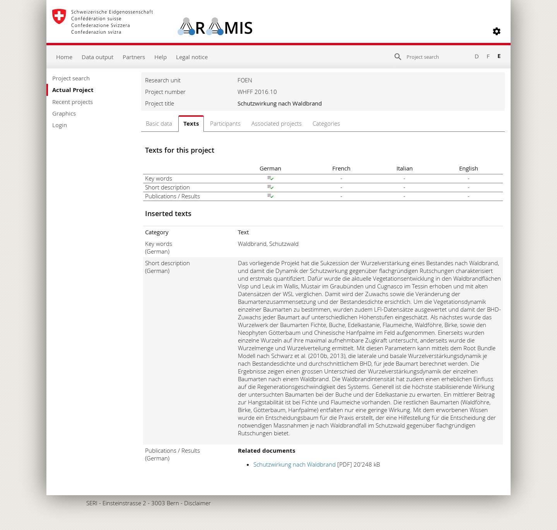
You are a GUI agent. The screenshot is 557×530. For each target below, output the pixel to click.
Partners (134, 57)
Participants (225, 123)
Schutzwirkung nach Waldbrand (294, 464)
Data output (97, 57)
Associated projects (276, 123)
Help (160, 57)
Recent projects (72, 102)
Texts (191, 123)
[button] (496, 31)
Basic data (159, 123)
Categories (326, 123)
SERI (91, 503)
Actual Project (73, 90)
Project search (71, 78)
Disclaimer (197, 503)
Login (59, 125)
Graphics (64, 113)
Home (64, 57)
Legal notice (192, 57)
